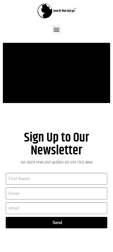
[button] (56, 29)
